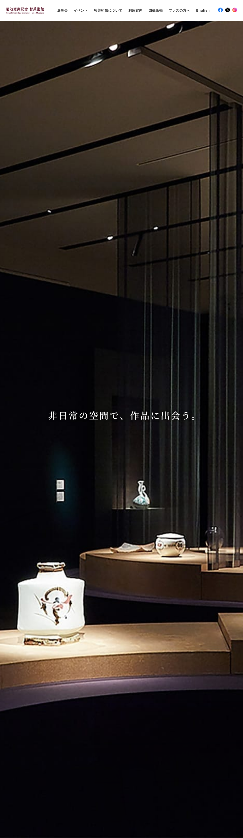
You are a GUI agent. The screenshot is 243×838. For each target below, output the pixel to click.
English (203, 10)
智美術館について (108, 10)
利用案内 (135, 10)
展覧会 (62, 10)
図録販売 (156, 10)
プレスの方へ (179, 10)
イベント (81, 10)
